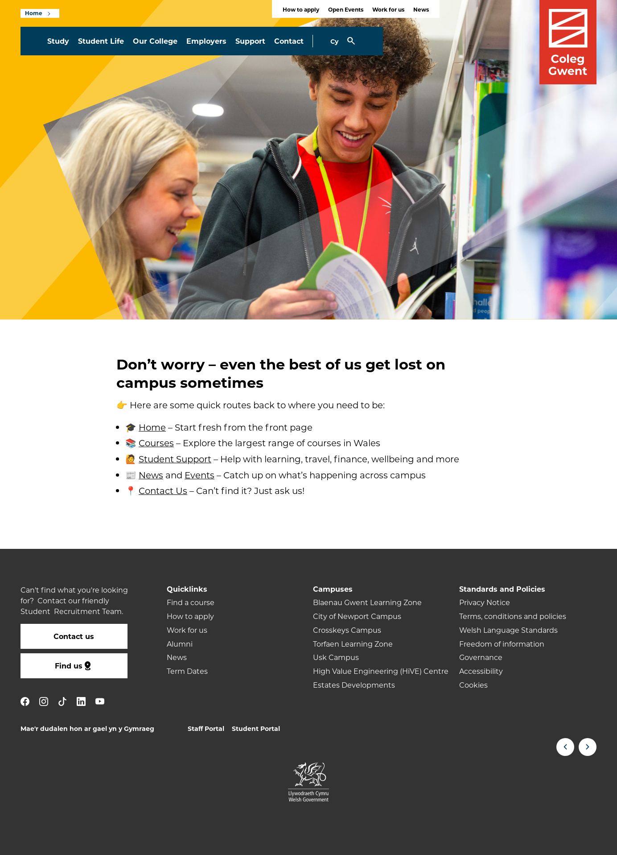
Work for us (388, 9)
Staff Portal (206, 728)
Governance (480, 657)
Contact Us (163, 490)
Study (58, 41)
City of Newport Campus (357, 616)
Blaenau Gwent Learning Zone (367, 602)
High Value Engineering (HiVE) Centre (380, 671)
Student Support (175, 459)
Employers (206, 41)
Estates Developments (354, 684)
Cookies (473, 684)
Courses (156, 442)
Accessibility (481, 671)
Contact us (73, 636)
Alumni (180, 643)
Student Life (101, 41)
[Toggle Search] (351, 41)
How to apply (301, 9)
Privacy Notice (484, 602)
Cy (334, 41)
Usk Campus (336, 657)
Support (250, 41)
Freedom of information (501, 643)
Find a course (190, 602)
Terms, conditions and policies (512, 616)
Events (199, 474)
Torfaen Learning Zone (353, 643)
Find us (74, 666)
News (421, 9)
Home (33, 13)
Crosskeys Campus (347, 630)
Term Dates (187, 671)
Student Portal (256, 728)
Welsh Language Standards (508, 630)
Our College (155, 41)
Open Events (345, 9)
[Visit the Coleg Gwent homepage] (567, 42)
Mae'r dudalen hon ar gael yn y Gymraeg (87, 728)
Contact (289, 41)
